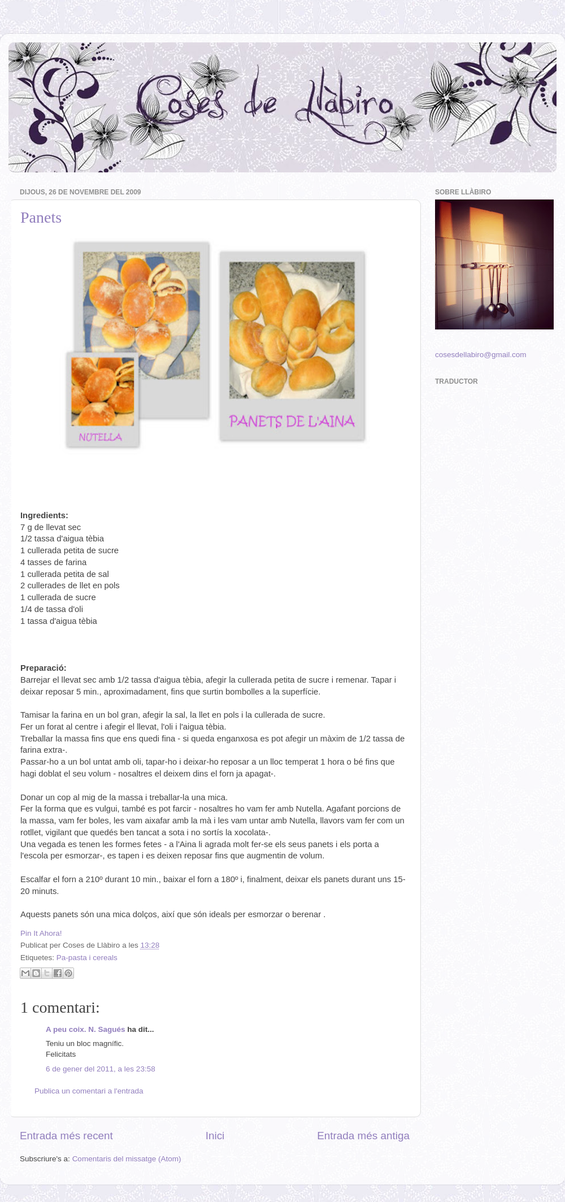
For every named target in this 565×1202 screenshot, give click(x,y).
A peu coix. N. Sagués (85, 1029)
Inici (215, 1136)
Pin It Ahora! (41, 933)
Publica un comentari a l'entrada (88, 1091)
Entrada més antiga (363, 1136)
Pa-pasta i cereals (87, 957)
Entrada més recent (66, 1136)
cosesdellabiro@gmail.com (481, 354)
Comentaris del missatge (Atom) (126, 1159)
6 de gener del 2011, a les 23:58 (100, 1069)
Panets (41, 217)
